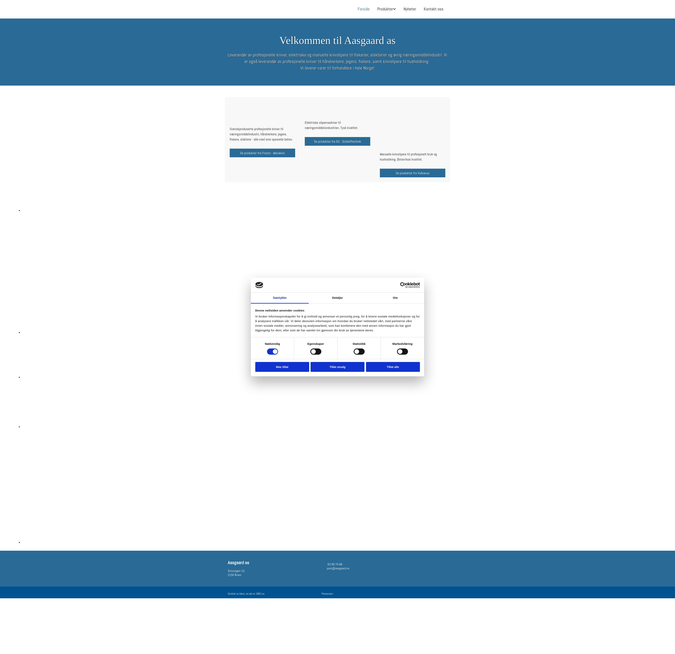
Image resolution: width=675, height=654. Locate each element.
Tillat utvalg (337, 367)
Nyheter (410, 9)
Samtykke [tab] (280, 297)
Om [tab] (395, 297)
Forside (364, 9)
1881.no (260, 593)
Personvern (327, 593)
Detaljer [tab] (337, 297)
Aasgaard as (238, 563)
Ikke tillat (282, 367)
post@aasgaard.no (338, 568)
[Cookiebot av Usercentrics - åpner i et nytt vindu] (403, 285)
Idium (242, 593)
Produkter (385, 9)
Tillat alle (393, 367)
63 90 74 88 (334, 564)
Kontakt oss (433, 9)
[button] (262, 153)
